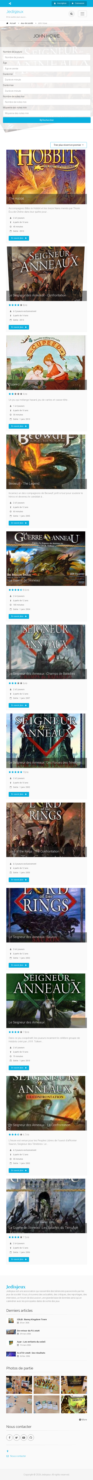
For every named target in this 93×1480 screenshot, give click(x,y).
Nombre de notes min (13, 96)
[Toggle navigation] (82, 14)
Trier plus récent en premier (68, 145)
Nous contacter (16, 1456)
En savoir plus (19, 238)
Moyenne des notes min (15, 107)
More (82, 1419)
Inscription (60, 3)
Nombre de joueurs (12, 52)
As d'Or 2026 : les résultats (31, 1353)
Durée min (8, 74)
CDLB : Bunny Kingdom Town (32, 1319)
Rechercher (47, 120)
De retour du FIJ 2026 (28, 1330)
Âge (5, 63)
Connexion (78, 3)
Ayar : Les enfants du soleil (31, 1342)
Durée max (8, 85)
